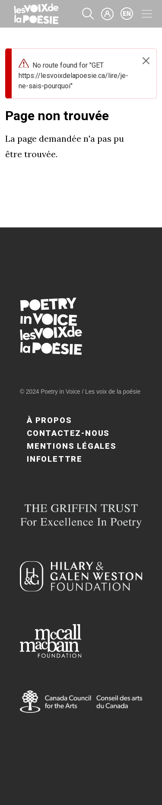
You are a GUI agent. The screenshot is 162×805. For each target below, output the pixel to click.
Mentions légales (72, 446)
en (127, 13)
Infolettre (55, 458)
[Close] (146, 61)
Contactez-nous (68, 433)
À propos (49, 420)
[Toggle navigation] (147, 14)
